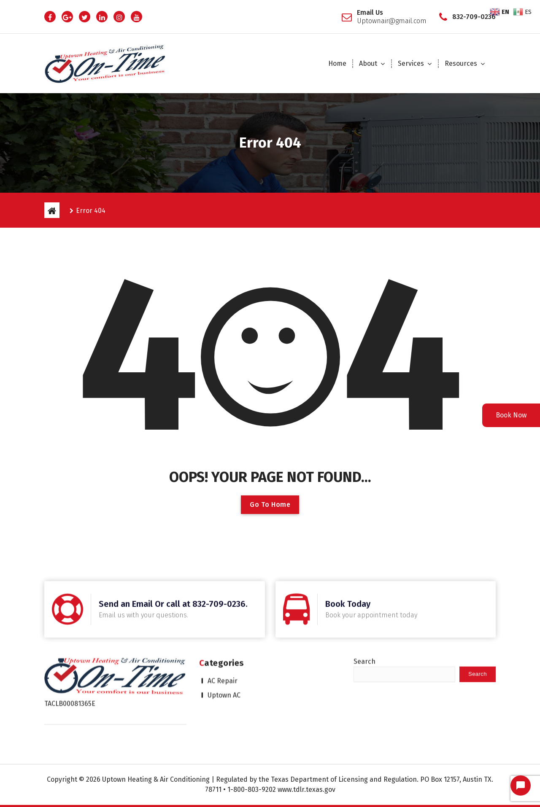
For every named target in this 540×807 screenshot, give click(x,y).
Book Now (511, 415)
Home (337, 63)
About (368, 63)
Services (411, 63)
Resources (461, 63)
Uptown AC (224, 658)
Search (364, 624)
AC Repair (223, 644)
